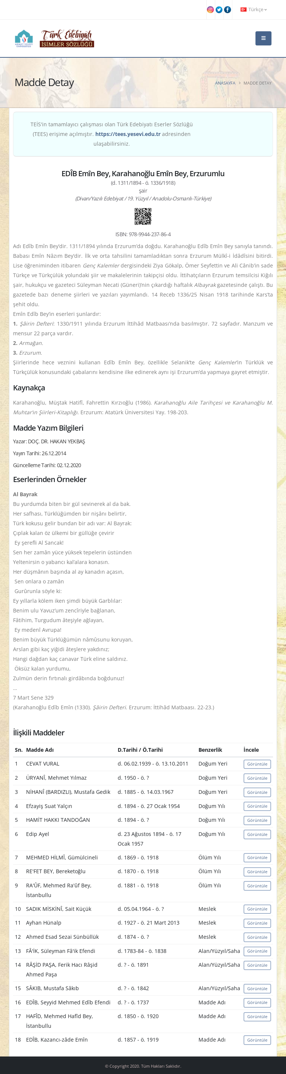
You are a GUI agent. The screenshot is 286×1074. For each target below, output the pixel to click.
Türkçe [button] (254, 9)
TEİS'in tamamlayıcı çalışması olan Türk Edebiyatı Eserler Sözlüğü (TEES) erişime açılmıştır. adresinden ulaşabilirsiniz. (112, 134)
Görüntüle (257, 764)
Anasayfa (225, 83)
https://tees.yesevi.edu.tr (128, 133)
